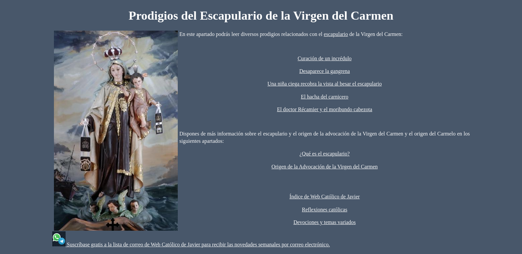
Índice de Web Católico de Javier (324, 196)
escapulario (336, 34)
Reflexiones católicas (324, 209)
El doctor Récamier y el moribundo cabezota (324, 109)
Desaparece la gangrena (324, 71)
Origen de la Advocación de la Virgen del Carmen (324, 166)
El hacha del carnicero (325, 97)
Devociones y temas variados (324, 222)
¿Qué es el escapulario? (325, 153)
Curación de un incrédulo (325, 58)
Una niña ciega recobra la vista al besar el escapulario (324, 84)
